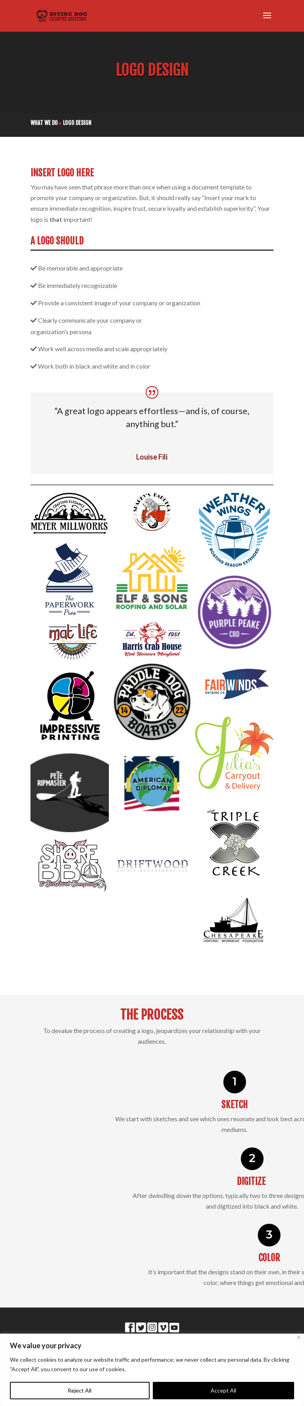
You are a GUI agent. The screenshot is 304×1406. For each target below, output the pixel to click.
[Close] (298, 1337)
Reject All (79, 1390)
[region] (152, 1370)
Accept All (223, 1390)
